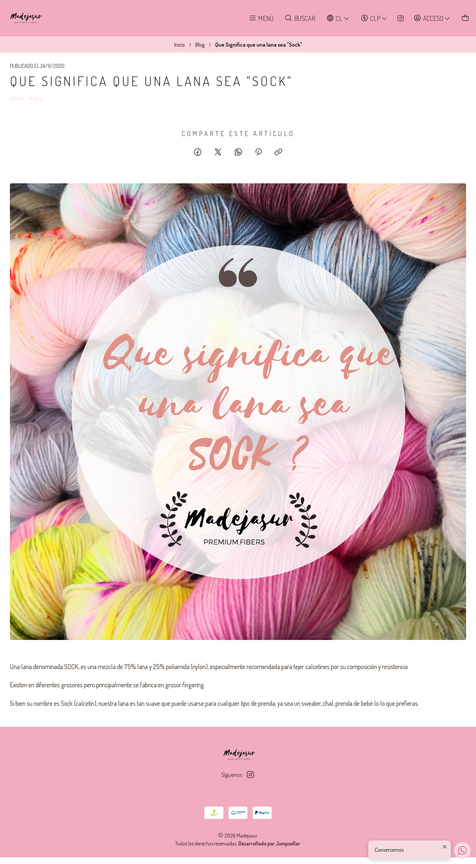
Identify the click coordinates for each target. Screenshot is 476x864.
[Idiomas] (338, 18)
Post (17, 98)
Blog (200, 44)
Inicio (179, 44)
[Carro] (465, 18)
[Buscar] (300, 18)
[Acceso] (432, 18)
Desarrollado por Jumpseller (269, 843)
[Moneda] (374, 18)
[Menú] (261, 18)
